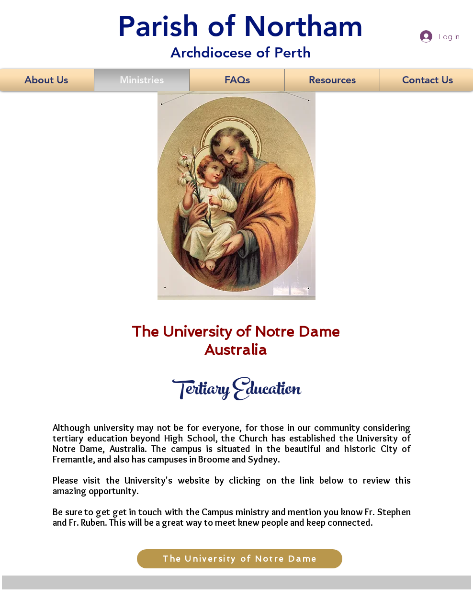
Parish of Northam (240, 26)
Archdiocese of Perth (240, 52)
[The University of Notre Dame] (239, 558)
